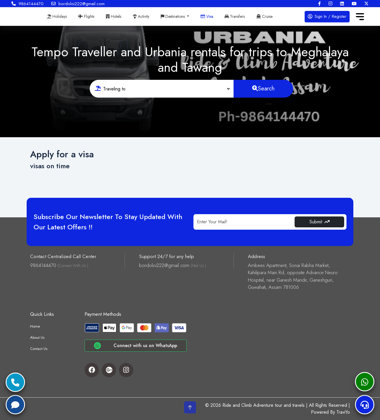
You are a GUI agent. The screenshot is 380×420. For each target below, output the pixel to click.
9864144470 (27, 4)
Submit (320, 221)
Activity (141, 16)
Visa (207, 16)
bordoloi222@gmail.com (78, 4)
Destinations (173, 16)
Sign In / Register (327, 16)
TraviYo (343, 412)
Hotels (113, 16)
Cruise (264, 16)
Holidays (57, 16)
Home (35, 326)
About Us (37, 337)
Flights (86, 16)
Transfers (235, 16)
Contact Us (38, 348)
